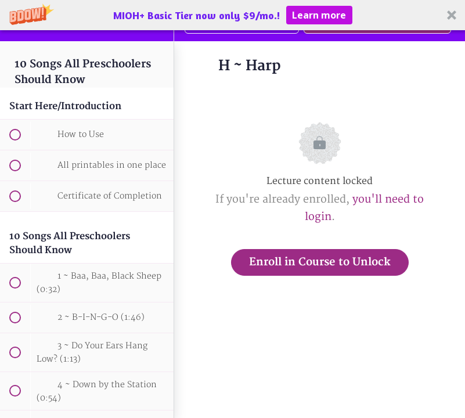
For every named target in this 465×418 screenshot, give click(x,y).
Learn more (319, 15)
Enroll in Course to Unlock (320, 262)
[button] (232, 15)
